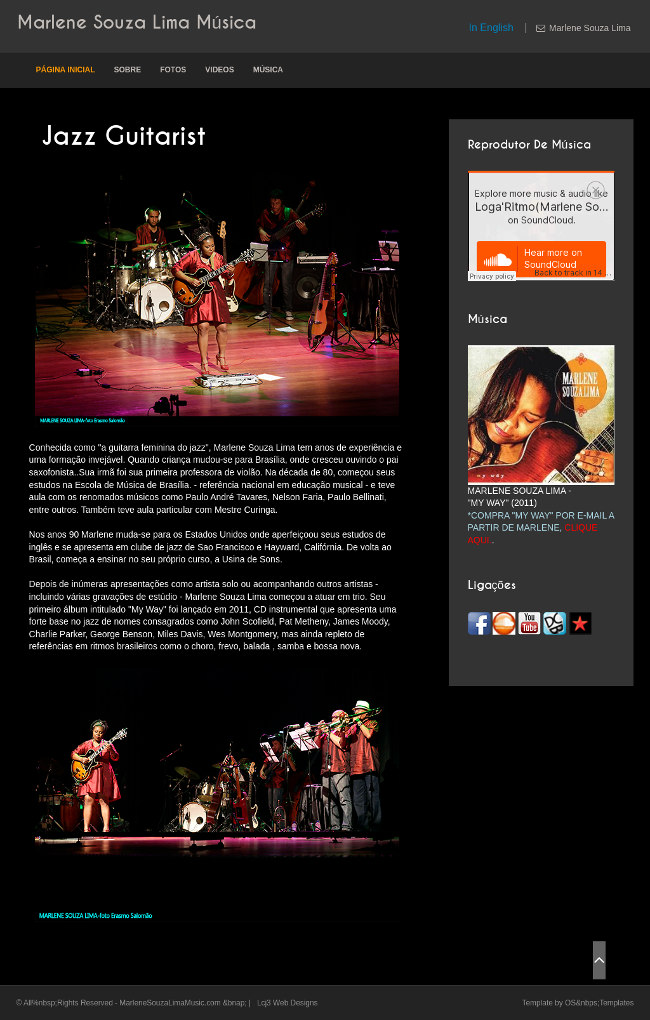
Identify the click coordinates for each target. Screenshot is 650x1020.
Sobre (127, 69)
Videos (219, 69)
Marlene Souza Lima (589, 28)
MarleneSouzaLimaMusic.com (169, 1002)
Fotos (173, 69)
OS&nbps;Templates (599, 1002)
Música (268, 69)
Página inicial (65, 69)
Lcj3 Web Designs (287, 1002)
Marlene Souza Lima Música (137, 22)
